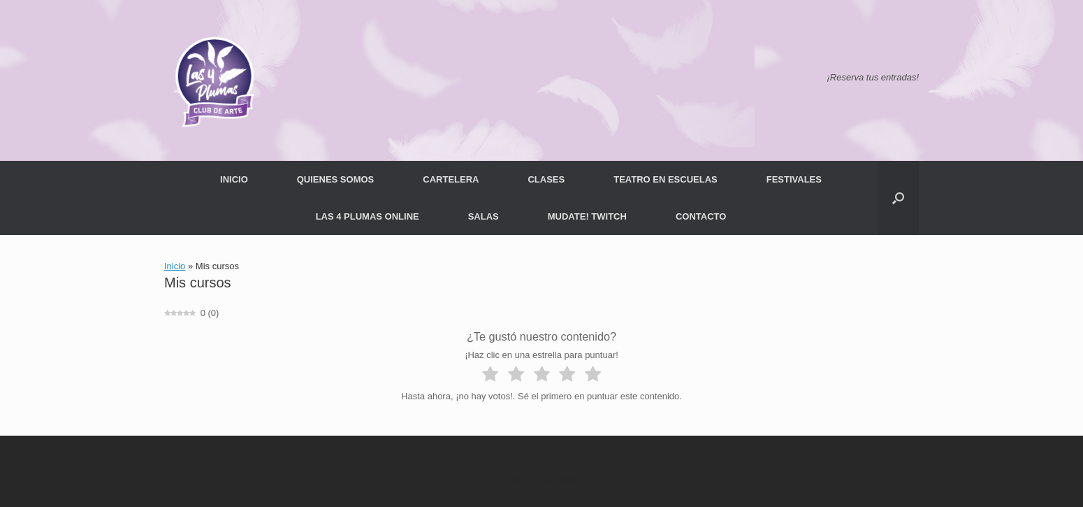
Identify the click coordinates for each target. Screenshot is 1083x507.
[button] (898, 198)
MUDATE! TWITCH (587, 216)
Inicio (174, 266)
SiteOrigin (558, 480)
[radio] (490, 376)
